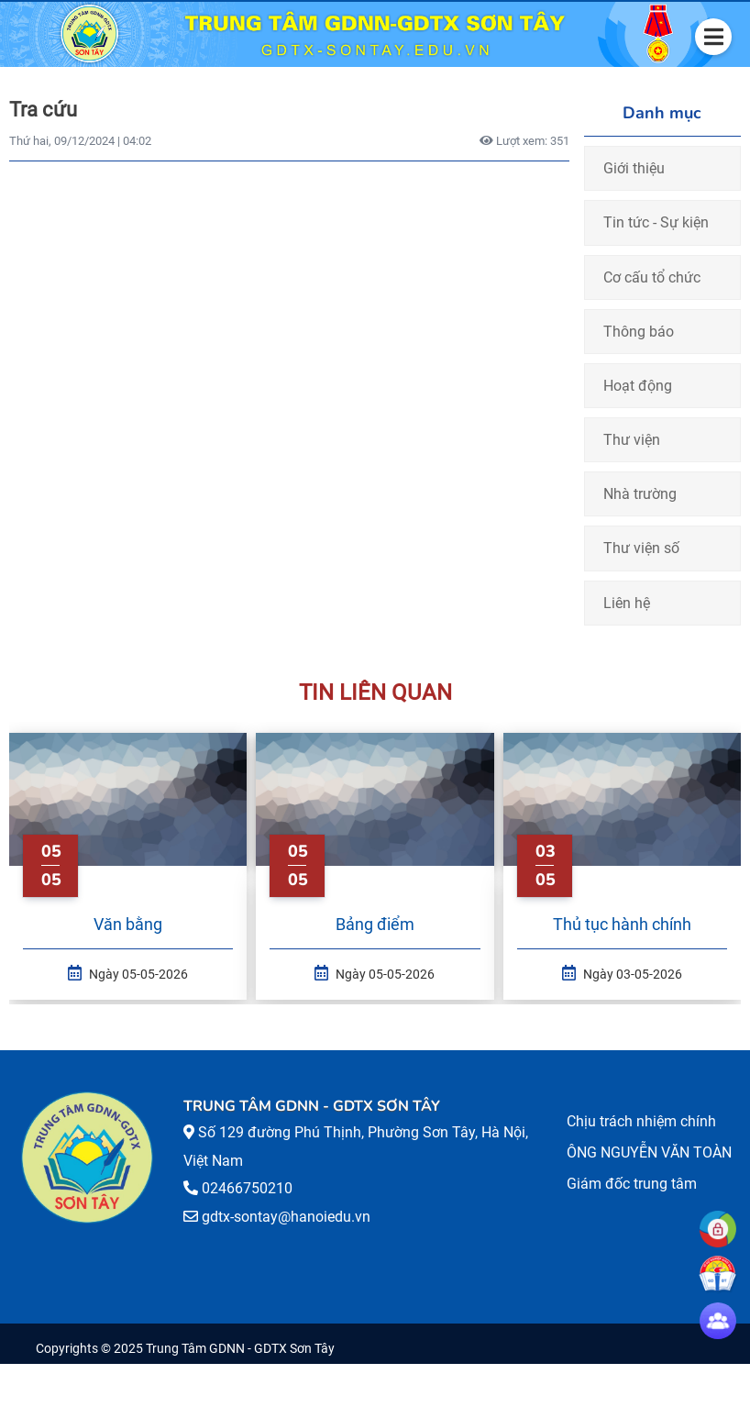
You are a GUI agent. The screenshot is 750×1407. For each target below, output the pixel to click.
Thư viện (631, 440)
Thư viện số (641, 548)
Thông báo (638, 331)
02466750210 (247, 1188)
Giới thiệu (634, 168)
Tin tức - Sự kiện (656, 222)
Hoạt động (637, 385)
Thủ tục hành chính (622, 924)
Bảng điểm (375, 924)
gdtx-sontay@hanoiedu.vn (286, 1216)
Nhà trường (640, 494)
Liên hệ (626, 603)
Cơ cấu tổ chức (651, 277)
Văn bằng (128, 924)
